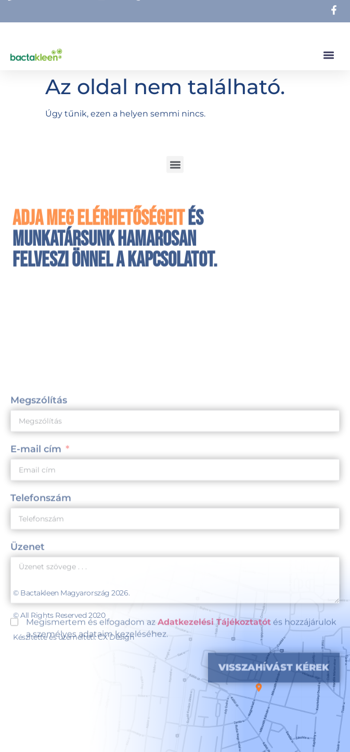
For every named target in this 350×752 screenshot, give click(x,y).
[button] (328, 52)
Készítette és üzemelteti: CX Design (73, 637)
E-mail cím (35, 540)
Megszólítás (38, 491)
